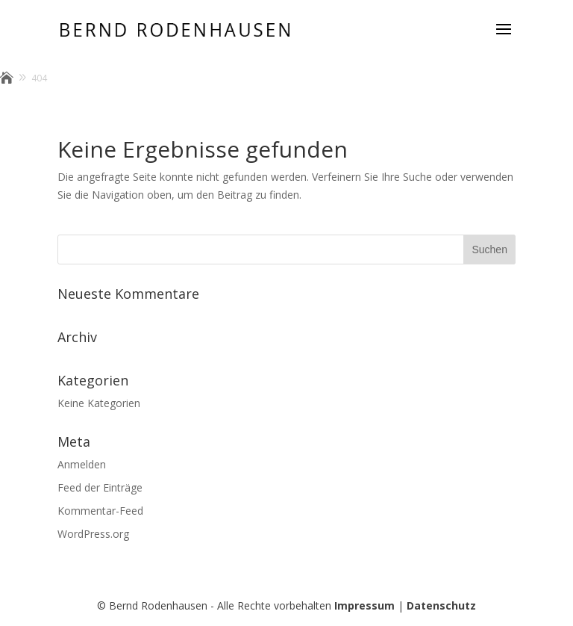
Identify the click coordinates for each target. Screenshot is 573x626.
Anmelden (81, 464)
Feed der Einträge (100, 487)
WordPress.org (93, 534)
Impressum (364, 605)
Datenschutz (441, 605)
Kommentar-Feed (100, 510)
